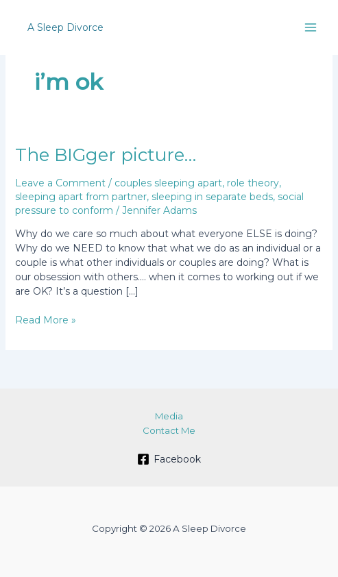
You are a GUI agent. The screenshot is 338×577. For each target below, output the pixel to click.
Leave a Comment (60, 183)
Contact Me (169, 430)
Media (169, 415)
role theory (253, 183)
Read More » (45, 320)
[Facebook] (168, 459)
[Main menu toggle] (310, 28)
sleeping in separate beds (212, 197)
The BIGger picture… (105, 155)
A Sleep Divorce (65, 27)
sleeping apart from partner (81, 197)
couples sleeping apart (168, 183)
